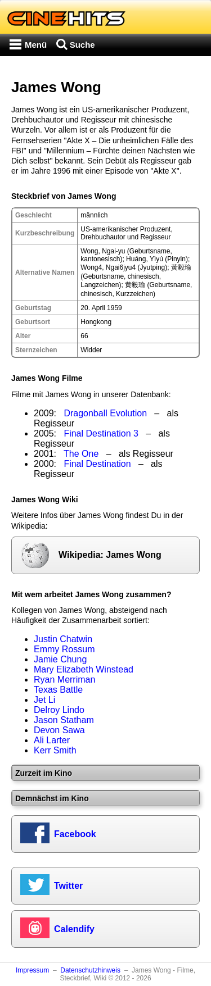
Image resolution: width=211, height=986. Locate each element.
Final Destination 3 (101, 433)
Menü (36, 44)
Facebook (75, 834)
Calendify (74, 929)
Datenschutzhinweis (90, 970)
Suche (82, 44)
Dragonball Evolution (105, 413)
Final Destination (97, 464)
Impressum (32, 970)
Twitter (68, 885)
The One (81, 453)
